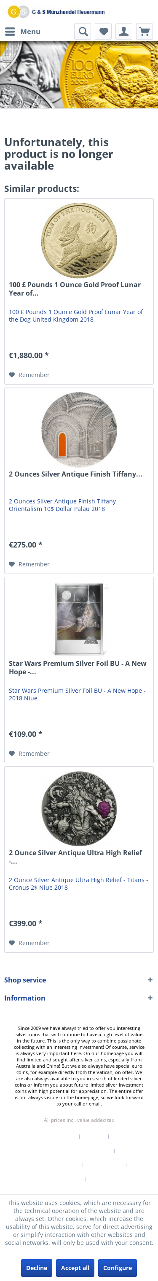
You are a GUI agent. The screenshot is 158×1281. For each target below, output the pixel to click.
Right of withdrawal (54, 1165)
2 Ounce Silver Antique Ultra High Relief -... (75, 857)
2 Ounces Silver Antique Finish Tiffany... (75, 474)
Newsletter (61, 1136)
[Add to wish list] (29, 375)
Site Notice (104, 1179)
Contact (94, 1136)
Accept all (75, 1268)
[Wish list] (103, 31)
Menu (22, 30)
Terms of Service (60, 1179)
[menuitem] (22, 31)
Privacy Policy (105, 1165)
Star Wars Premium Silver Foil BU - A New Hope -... (78, 667)
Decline (36, 1268)
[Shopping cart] (144, 31)
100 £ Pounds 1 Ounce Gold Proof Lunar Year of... (75, 289)
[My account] (123, 31)
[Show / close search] (82, 31)
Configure (117, 1268)
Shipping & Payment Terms (76, 1151)
